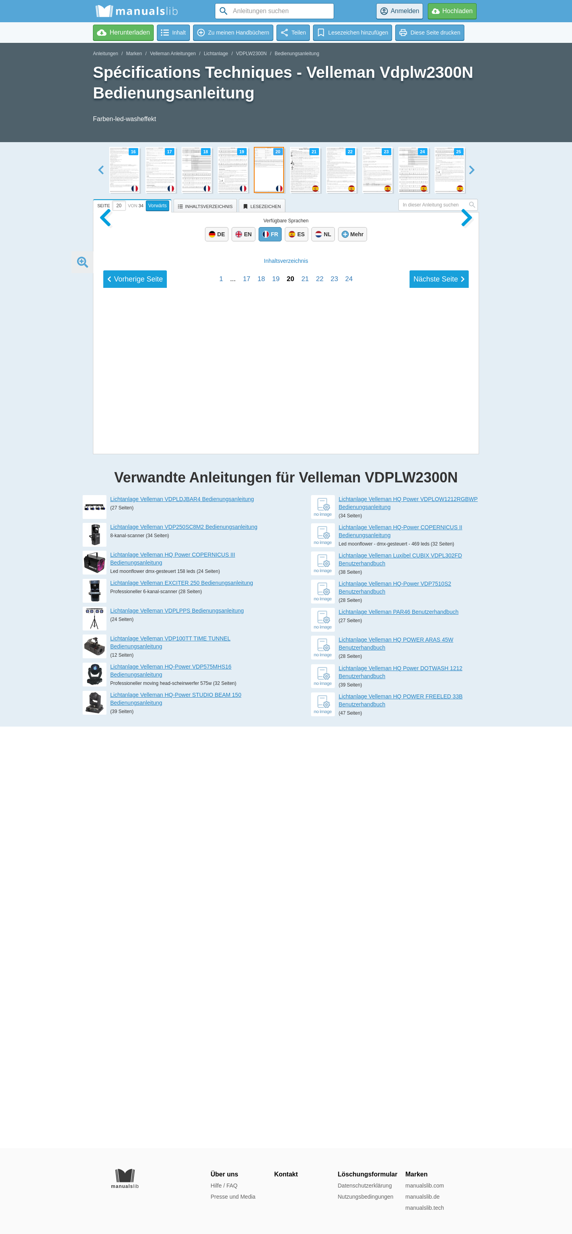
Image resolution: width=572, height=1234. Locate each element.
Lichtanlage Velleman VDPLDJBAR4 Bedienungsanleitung (182, 921)
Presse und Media (233, 1197)
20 (290, 824)
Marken (134, 53)
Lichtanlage (216, 53)
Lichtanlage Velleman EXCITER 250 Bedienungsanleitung (181, 1004)
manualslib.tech (424, 1208)
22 (319, 824)
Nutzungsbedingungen (365, 1197)
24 (349, 824)
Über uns (224, 1174)
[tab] (133, 204)
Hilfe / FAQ (224, 1185)
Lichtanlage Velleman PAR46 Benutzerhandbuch (399, 1033)
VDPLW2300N (251, 53)
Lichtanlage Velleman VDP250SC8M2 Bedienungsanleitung (183, 948)
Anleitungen (105, 53)
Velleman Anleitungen (172, 53)
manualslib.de (422, 1197)
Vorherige (135, 824)
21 (305, 824)
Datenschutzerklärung (365, 1185)
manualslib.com (424, 1185)
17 (246, 824)
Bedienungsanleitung (296, 53)
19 (276, 824)
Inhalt (286, 806)
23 (334, 824)
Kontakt (286, 1174)
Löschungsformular (367, 1174)
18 (261, 824)
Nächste (439, 824)
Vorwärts (157, 205)
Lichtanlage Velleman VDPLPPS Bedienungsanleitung (177, 1032)
